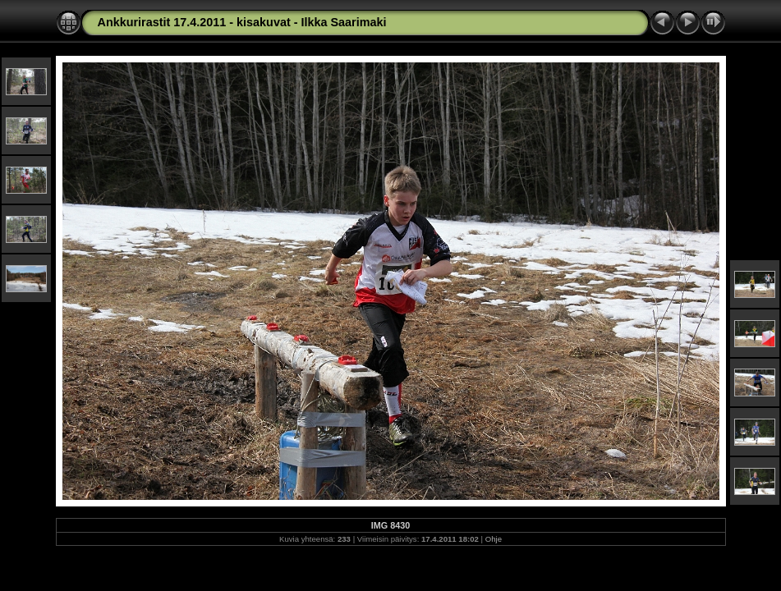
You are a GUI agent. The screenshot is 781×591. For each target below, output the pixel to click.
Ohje (493, 538)
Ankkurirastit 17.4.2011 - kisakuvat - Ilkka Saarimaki (242, 22)
